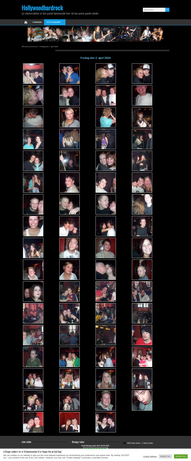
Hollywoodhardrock (42, 7)
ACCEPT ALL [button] (181, 456)
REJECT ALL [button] (165, 456)
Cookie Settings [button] (150, 456)
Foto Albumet (54, 22)
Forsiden (37, 22)
